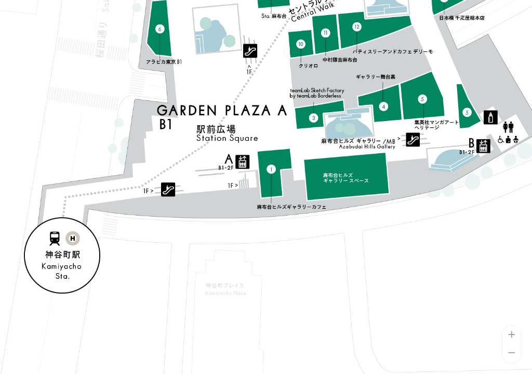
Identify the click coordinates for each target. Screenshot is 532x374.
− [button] (512, 353)
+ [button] (512, 335)
